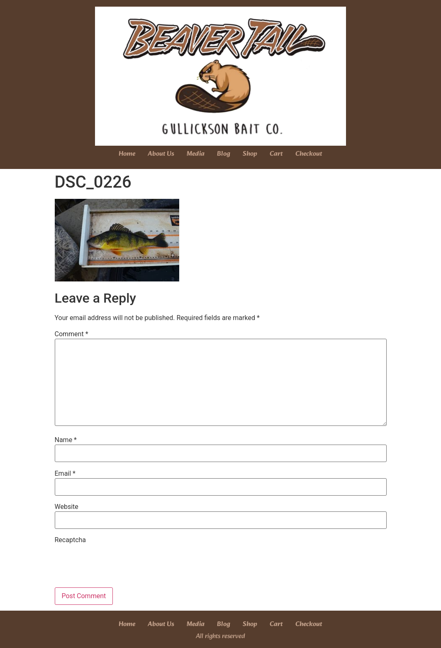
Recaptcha (70, 540)
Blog (223, 153)
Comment (71, 334)
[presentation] (118, 561)
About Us (161, 153)
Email (65, 473)
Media (196, 153)
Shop (250, 153)
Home (127, 153)
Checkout (308, 153)
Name (66, 440)
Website (66, 507)
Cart (276, 153)
